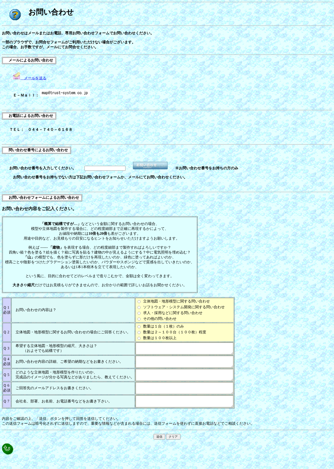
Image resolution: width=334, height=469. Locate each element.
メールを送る (29, 78)
